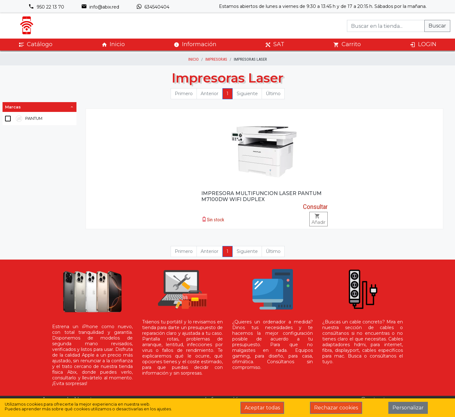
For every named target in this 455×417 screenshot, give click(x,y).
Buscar (437, 26)
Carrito (347, 44)
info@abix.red (100, 7)
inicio (193, 59)
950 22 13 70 (46, 7)
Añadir (318, 219)
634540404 (152, 7)
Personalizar (408, 408)
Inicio (113, 44)
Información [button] (195, 44)
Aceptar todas (262, 408)
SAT (274, 44)
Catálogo (35, 44)
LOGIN (423, 44)
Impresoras (216, 59)
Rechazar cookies (336, 408)
